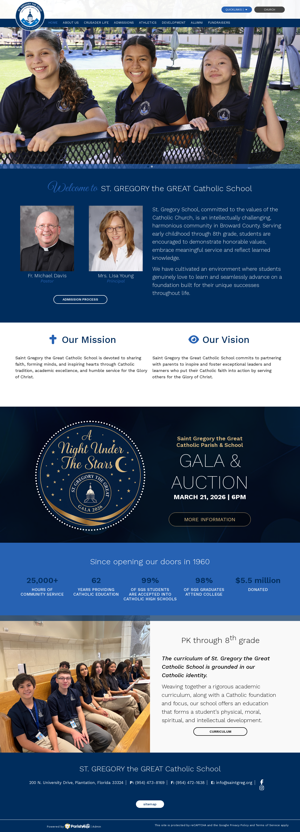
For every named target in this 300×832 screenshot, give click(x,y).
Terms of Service (268, 825)
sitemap (150, 804)
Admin (96, 826)
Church (269, 9)
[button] (21, 577)
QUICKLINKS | (236, 9)
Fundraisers (219, 22)
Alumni (197, 22)
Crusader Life (96, 22)
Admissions (124, 22)
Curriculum (220, 731)
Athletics (148, 22)
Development (174, 22)
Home (53, 22)
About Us (71, 22)
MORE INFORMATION (209, 519)
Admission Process (80, 299)
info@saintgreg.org (234, 782)
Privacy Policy (239, 825)
